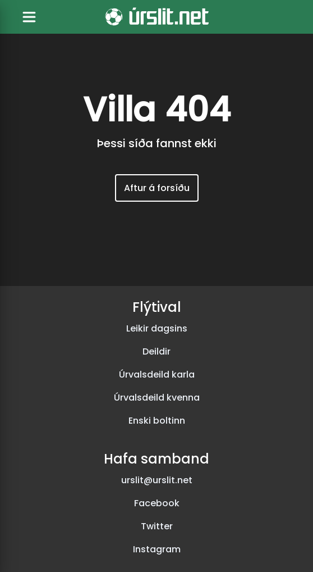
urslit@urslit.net (156, 480)
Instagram (157, 549)
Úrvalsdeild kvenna (157, 397)
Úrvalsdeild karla (157, 374)
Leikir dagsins (156, 328)
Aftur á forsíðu (157, 187)
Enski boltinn (156, 420)
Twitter (157, 526)
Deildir (156, 351)
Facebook (156, 503)
